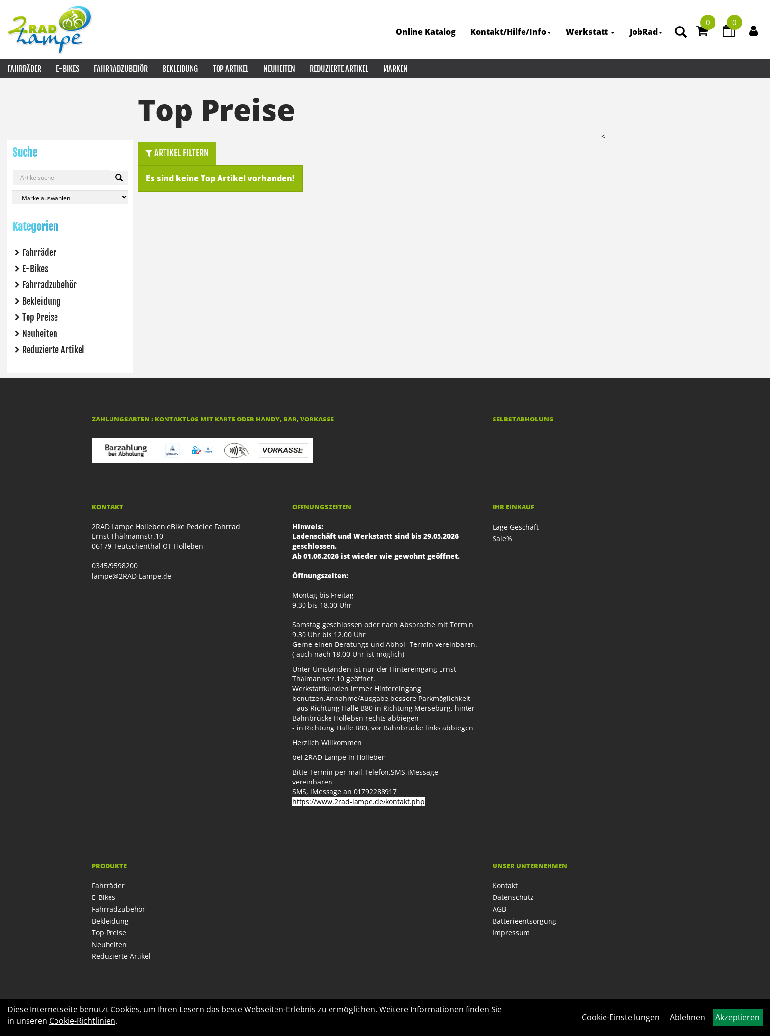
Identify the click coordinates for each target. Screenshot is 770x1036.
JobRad (646, 32)
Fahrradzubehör (121, 69)
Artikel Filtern (177, 152)
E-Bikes (67, 69)
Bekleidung (180, 69)
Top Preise (40, 317)
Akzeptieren (737, 1017)
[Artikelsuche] (681, 33)
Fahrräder (24, 69)
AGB (499, 909)
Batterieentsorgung (524, 920)
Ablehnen (687, 1017)
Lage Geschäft (516, 527)
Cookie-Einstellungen (621, 1017)
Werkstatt (590, 32)
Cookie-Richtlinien (82, 1020)
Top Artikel (230, 69)
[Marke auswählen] (70, 197)
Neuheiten (279, 69)
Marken (395, 69)
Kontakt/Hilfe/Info (510, 32)
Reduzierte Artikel (339, 69)
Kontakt (505, 885)
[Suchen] (119, 178)
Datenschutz (513, 897)
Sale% (502, 538)
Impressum (511, 932)
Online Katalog (426, 32)
